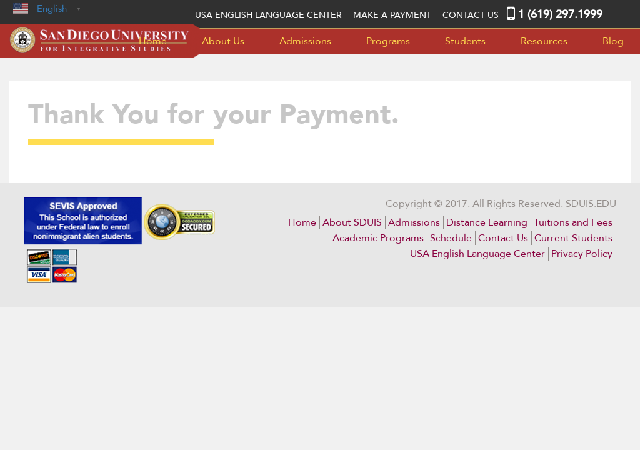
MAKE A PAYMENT (392, 15)
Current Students (573, 238)
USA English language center (268, 15)
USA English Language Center (477, 254)
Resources (544, 41)
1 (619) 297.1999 (560, 14)
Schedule (451, 238)
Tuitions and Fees (573, 222)
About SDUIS (352, 222)
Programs (388, 41)
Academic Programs (378, 238)
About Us (223, 41)
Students (465, 41)
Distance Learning (487, 222)
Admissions (305, 41)
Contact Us (470, 15)
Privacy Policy (581, 254)
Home (153, 41)
